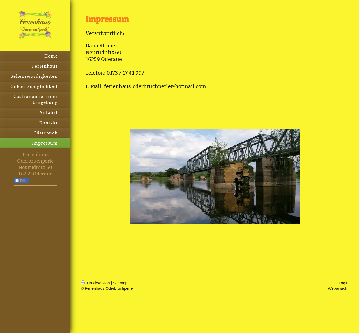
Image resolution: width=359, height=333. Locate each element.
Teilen (21, 181)
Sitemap (120, 283)
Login (343, 283)
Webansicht (338, 288)
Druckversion (96, 283)
